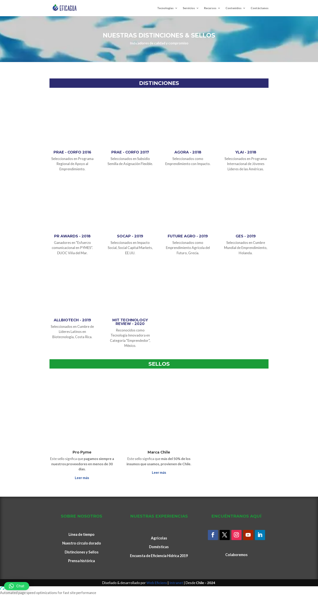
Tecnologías (165, 8)
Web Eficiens (156, 583)
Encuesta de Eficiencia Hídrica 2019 (159, 555)
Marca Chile (159, 452)
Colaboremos (236, 554)
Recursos (210, 8)
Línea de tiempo (82, 534)
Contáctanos (260, 8)
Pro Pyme (82, 452)
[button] (16, 586)
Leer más (82, 478)
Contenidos (234, 8)
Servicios (189, 8)
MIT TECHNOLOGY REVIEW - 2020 (130, 322)
